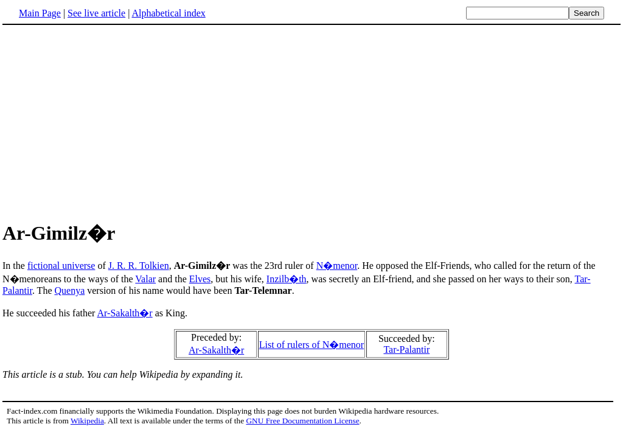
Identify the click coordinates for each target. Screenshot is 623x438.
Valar (145, 279)
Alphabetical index (168, 13)
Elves (200, 279)
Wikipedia (87, 420)
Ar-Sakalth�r (124, 313)
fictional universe (61, 265)
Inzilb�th (286, 279)
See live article (96, 13)
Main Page (40, 13)
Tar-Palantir (406, 349)
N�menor (337, 265)
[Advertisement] (104, 121)
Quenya (69, 290)
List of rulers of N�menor (311, 344)
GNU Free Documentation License (302, 420)
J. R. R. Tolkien (138, 265)
